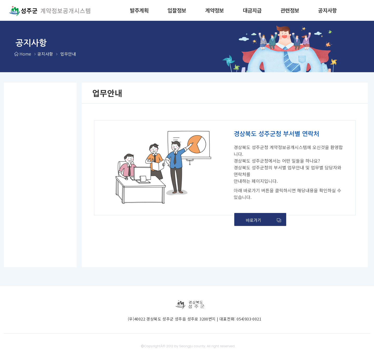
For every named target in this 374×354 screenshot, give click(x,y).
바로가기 (263, 220)
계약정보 (214, 10)
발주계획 (139, 10)
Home (25, 54)
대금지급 (252, 10)
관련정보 (289, 10)
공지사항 (327, 10)
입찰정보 (177, 10)
